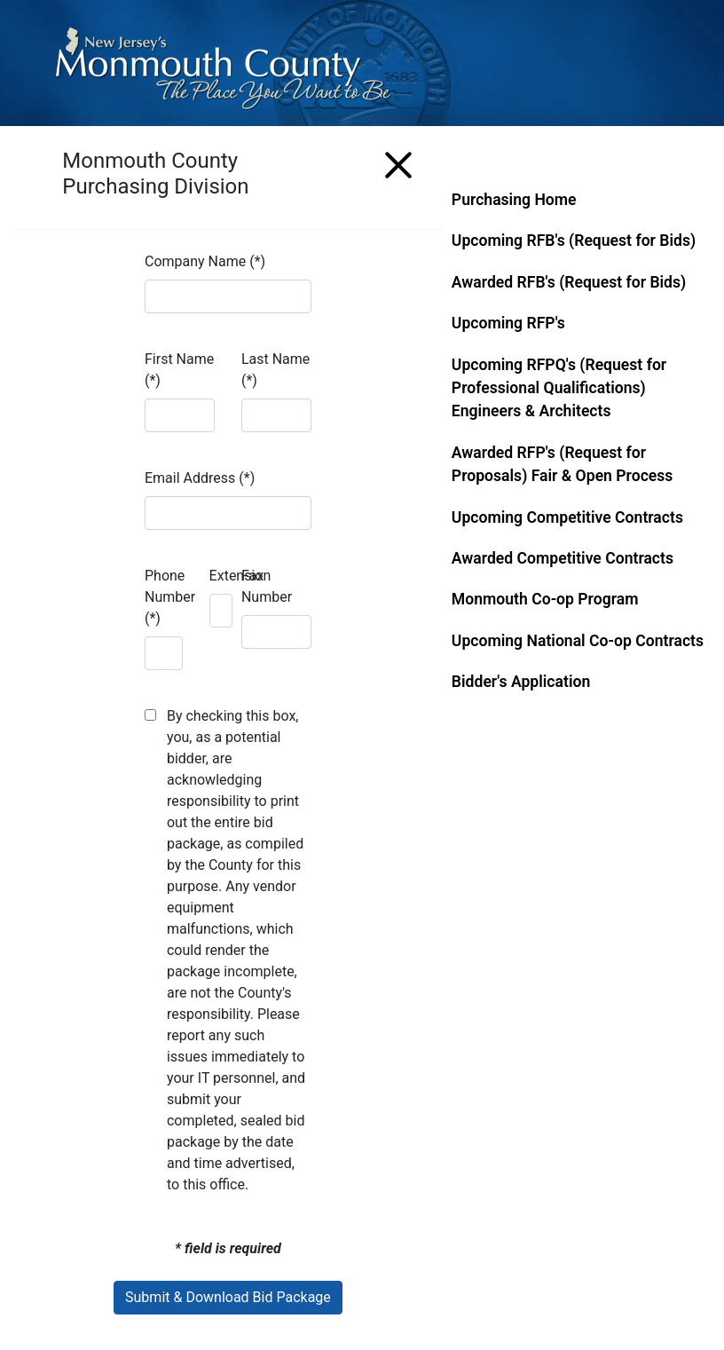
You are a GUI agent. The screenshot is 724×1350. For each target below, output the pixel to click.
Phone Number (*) (170, 597)
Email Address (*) (200, 478)
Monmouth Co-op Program (545, 599)
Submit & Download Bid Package (228, 1297)
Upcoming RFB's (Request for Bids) (574, 240)
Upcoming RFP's (508, 323)
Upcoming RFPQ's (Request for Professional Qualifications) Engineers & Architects (559, 388)
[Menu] (398, 162)
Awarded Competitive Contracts (562, 558)
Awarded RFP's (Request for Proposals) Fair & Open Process (562, 464)
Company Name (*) (205, 261)
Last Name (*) (275, 370)
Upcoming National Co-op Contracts (578, 641)
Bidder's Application (521, 682)
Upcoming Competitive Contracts (567, 517)
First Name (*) (179, 370)
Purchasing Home (514, 200)
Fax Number (266, 586)
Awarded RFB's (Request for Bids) (569, 282)
